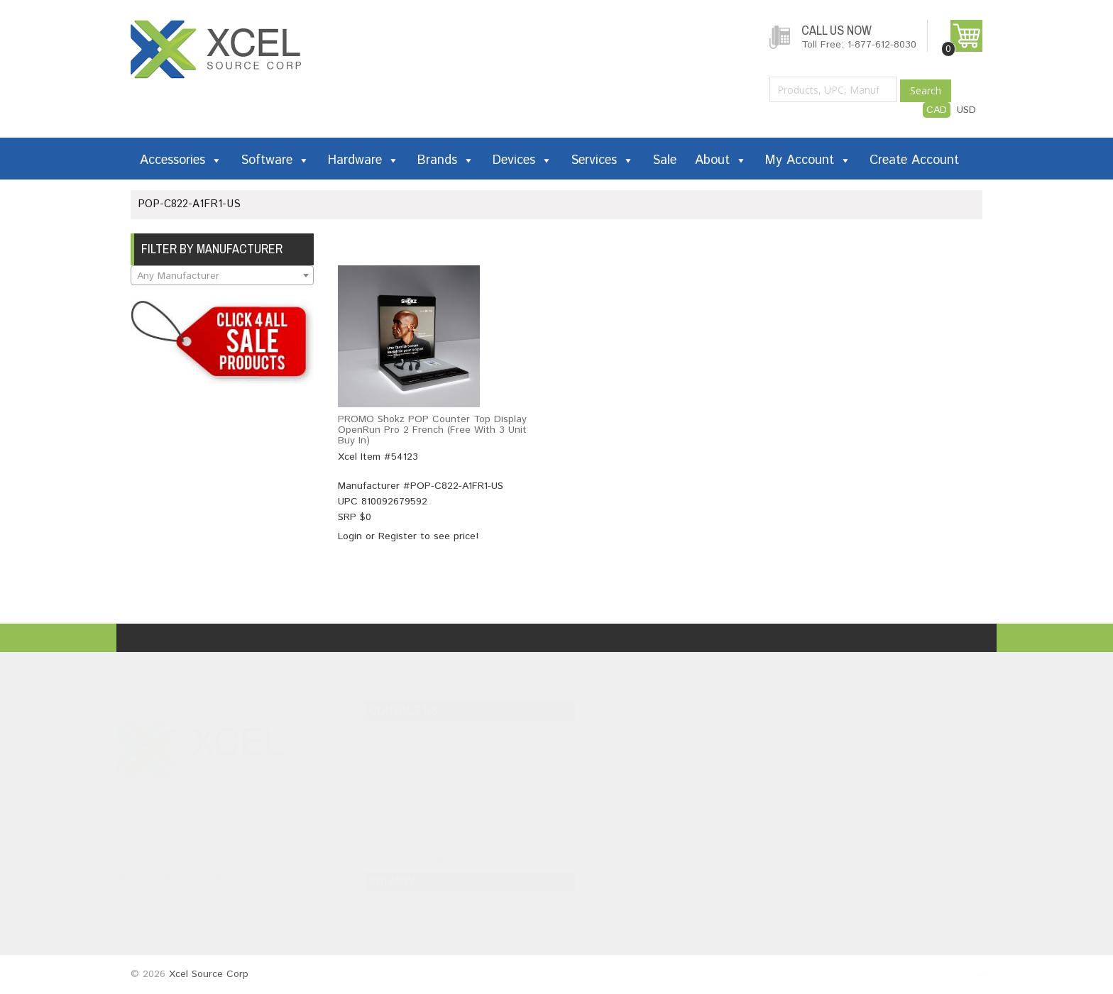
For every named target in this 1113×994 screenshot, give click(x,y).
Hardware (363, 160)
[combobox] (222, 275)
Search (925, 90)
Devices (522, 160)
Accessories (181, 160)
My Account (808, 160)
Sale (664, 160)
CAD (936, 110)
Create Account (914, 160)
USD (966, 110)
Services (602, 160)
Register (397, 536)
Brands (445, 160)
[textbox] (222, 276)
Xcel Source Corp (208, 974)
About (721, 160)
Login (350, 536)
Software (275, 160)
